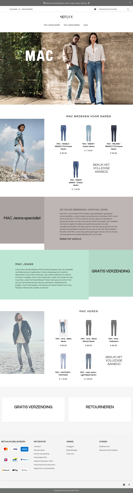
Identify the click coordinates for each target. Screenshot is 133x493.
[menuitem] (52, 25)
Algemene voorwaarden (44, 468)
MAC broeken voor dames (88, 116)
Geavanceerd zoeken (108, 450)
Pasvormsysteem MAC (43, 461)
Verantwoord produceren (44, 465)
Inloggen (14, 9)
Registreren (27, 9)
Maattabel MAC (40, 457)
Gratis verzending (41, 454)
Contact (37, 446)
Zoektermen (104, 446)
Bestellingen (71, 450)
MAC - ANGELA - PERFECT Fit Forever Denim (63, 146)
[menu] (66, 25)
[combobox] (114, 9)
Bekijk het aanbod (70, 239)
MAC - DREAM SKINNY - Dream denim (76, 182)
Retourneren (39, 450)
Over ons (70, 454)
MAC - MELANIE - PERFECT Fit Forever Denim (113, 146)
